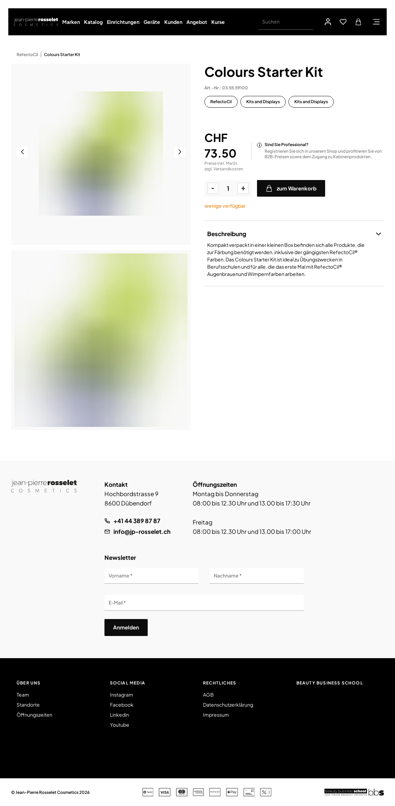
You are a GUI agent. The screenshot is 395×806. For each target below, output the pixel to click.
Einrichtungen (123, 22)
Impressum (216, 714)
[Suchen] (285, 22)
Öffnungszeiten (34, 714)
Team (23, 694)
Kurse (218, 22)
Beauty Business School (329, 683)
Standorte (28, 704)
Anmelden (126, 627)
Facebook (122, 704)
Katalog (93, 22)
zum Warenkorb (291, 188)
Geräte (152, 22)
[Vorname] (151, 576)
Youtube (119, 725)
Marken (71, 22)
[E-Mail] (204, 603)
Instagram (121, 694)
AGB (208, 694)
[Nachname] (257, 576)
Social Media (127, 683)
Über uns (29, 683)
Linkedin (119, 714)
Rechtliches (219, 683)
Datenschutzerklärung (228, 704)
